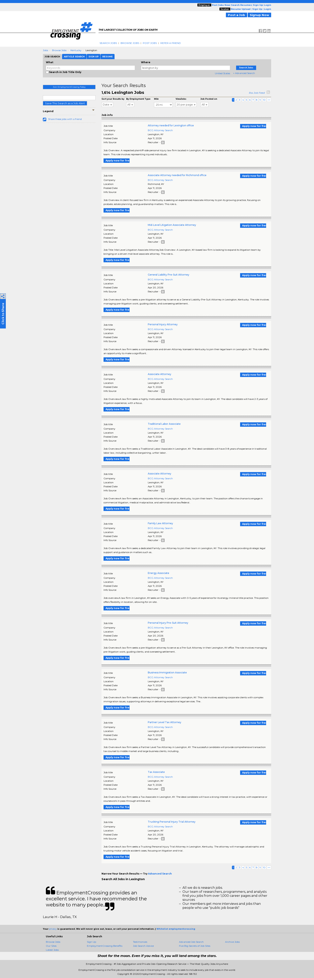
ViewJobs (181, 99)
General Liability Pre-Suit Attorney (168, 274)
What (49, 62)
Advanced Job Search (191, 941)
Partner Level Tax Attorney (164, 722)
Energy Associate (158, 573)
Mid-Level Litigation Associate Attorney (172, 224)
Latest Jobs (52, 949)
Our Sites (51, 945)
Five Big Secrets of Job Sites (194, 945)
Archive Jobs (232, 941)
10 (264, 99)
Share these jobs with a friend (65, 119)
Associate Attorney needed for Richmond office (177, 175)
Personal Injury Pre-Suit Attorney (168, 622)
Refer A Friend (170, 43)
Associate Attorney (159, 374)
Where (145, 62)
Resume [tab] (107, 56)
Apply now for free (254, 126)
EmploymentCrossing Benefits (104, 945)
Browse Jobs (130, 43)
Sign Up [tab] (94, 56)
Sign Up (91, 941)
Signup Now (259, 15)
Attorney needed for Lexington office (171, 125)
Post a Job (236, 15)
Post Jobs (150, 43)
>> (269, 99)
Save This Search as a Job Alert (65, 103)
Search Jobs (108, 43)
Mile (156, 99)
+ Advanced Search (244, 73)
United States (222, 73)
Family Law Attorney (160, 523)
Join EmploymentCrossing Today (69, 87)
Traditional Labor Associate (164, 423)
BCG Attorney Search (160, 130)
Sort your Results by (113, 99)
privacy (53, 928)
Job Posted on (208, 99)
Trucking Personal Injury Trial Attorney (171, 821)
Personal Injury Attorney (163, 324)
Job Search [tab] (52, 56)
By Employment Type (138, 99)
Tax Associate (156, 771)
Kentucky (76, 50)
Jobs (45, 50)
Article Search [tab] (74, 56)
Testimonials (140, 941)
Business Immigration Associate (167, 672)
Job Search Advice (143, 945)
